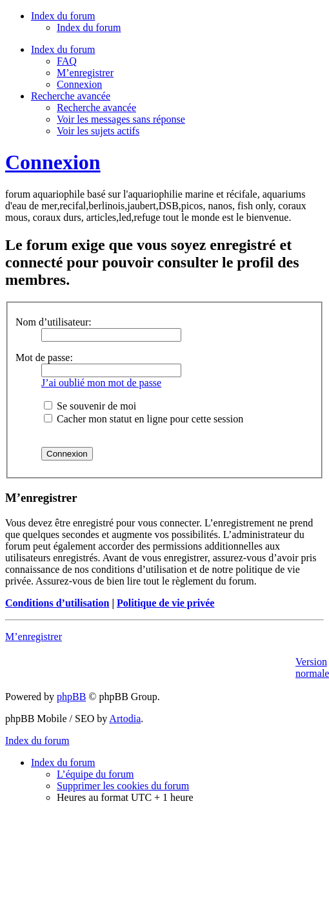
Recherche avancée (96, 107)
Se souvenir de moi (90, 405)
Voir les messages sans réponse (121, 119)
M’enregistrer (85, 72)
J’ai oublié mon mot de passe (101, 382)
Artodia (125, 718)
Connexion (79, 84)
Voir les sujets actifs (98, 130)
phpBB (71, 696)
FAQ (67, 61)
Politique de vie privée (166, 602)
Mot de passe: (44, 357)
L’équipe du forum (95, 774)
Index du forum (89, 27)
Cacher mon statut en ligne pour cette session (143, 418)
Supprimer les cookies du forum (123, 785)
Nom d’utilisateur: (53, 321)
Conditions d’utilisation (57, 602)
